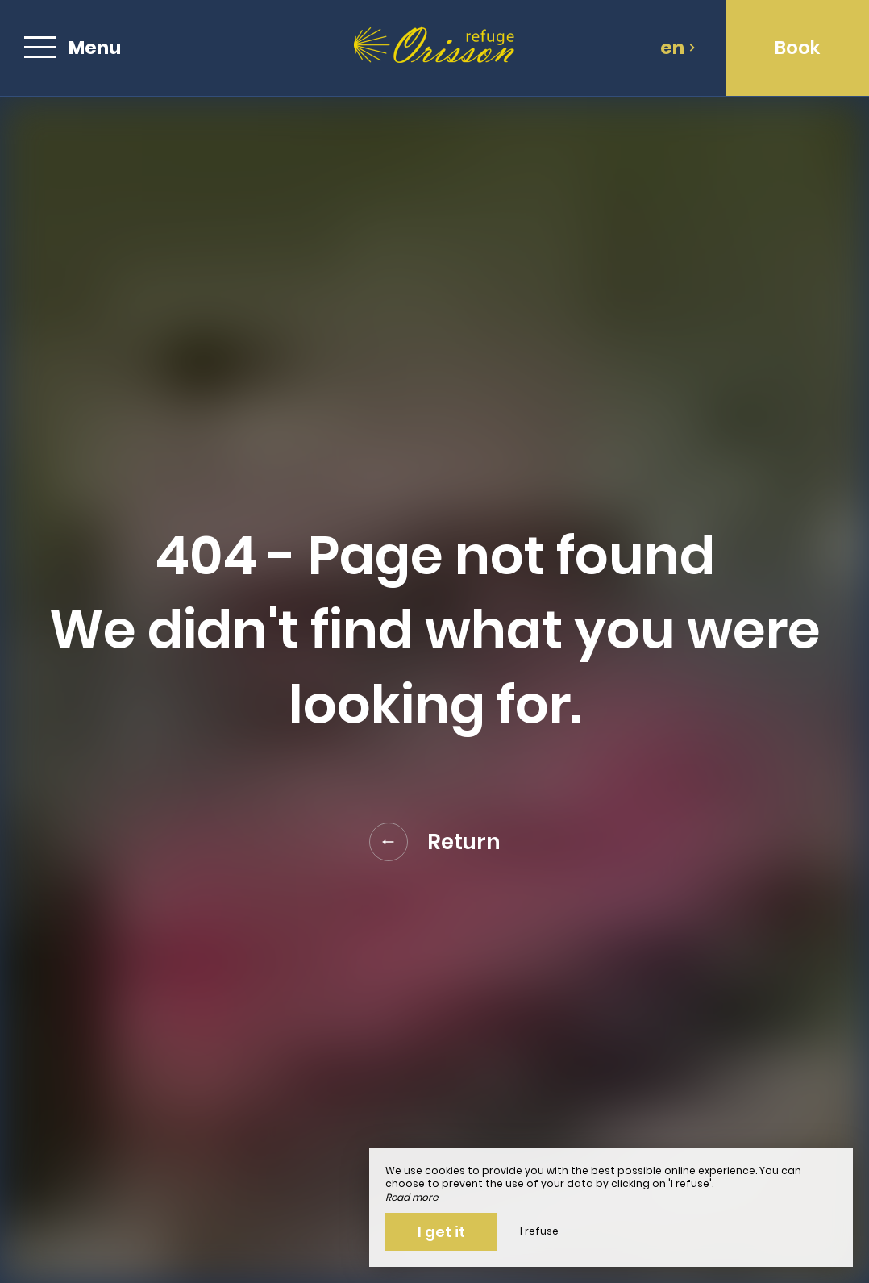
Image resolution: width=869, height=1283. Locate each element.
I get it (441, 1232)
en (678, 47)
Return (435, 842)
